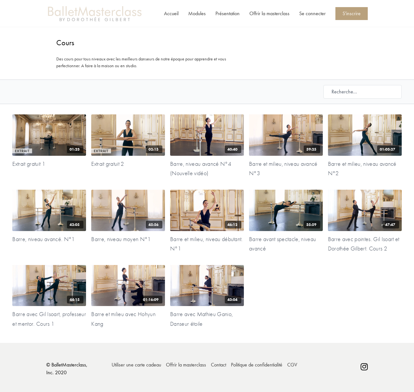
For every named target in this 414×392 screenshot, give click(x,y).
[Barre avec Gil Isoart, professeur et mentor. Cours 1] (49, 318)
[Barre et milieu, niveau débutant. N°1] (207, 243)
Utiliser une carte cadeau (136, 364)
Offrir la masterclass (269, 13)
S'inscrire (352, 13)
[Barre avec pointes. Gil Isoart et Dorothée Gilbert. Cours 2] (365, 243)
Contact (218, 364)
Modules (197, 13)
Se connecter (312, 13)
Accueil (171, 13)
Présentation (227, 13)
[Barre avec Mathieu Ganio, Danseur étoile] (207, 318)
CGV (292, 364)
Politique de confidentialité (256, 364)
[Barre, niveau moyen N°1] (128, 239)
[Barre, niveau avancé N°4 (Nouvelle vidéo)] (207, 168)
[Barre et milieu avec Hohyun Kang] (128, 318)
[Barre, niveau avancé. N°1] (49, 239)
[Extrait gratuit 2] (128, 164)
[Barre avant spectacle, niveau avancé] (286, 243)
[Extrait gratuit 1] (49, 164)
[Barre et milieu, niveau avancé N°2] (365, 168)
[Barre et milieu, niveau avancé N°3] (286, 168)
